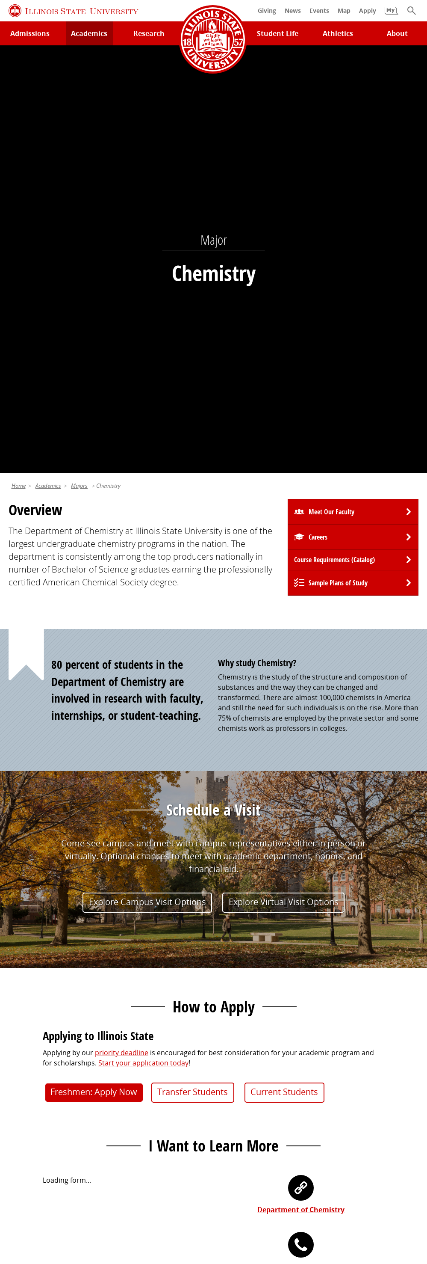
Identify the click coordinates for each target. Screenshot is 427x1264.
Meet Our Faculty (331, 94)
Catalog (125, 1063)
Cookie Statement (111, 1198)
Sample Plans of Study (338, 165)
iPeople (334, 1048)
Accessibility (215, 1208)
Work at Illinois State (355, 1033)
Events (228, 1063)
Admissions (30, 33)
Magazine (233, 1078)
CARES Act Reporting (275, 1208)
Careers (318, 120)
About (397, 33)
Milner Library (31, 1033)
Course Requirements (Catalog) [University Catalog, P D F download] (334, 142)
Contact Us (291, 1182)
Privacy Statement (46, 1198)
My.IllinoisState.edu (144, 1033)
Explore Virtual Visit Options (284, 484)
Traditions (234, 1093)
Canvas (124, 1078)
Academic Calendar (40, 1093)
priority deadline (121, 635)
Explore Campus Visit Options (147, 484)
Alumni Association (249, 1033)
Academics (48, 68)
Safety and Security (39, 1109)
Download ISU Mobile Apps (52, 1124)
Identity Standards (176, 1198)
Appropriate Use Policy (251, 1198)
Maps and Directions (42, 1063)
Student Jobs (133, 1048)
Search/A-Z (26, 1078)
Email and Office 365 (354, 1063)
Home (19, 68)
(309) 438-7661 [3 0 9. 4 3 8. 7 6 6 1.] (301, 849)
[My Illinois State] (391, 15)
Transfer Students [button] (192, 674)
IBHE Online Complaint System (344, 1198)
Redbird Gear (239, 1048)
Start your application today (143, 645)
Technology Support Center (53, 1048)
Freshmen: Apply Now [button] (93, 674)
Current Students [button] (284, 674)
